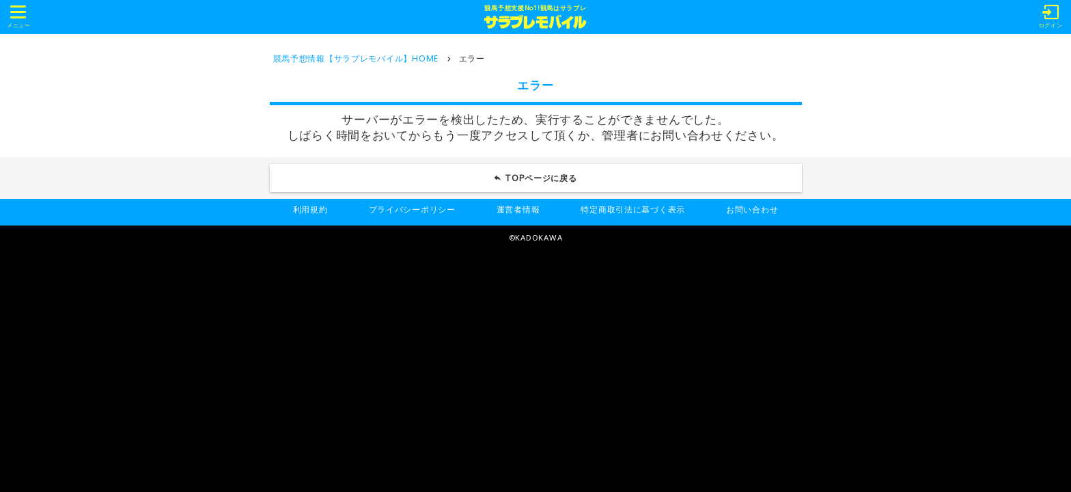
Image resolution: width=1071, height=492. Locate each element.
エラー (472, 58)
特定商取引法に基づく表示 (633, 209)
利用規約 (310, 209)
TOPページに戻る (541, 178)
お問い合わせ (752, 209)
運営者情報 (518, 209)
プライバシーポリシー (412, 209)
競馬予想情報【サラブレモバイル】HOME (356, 58)
